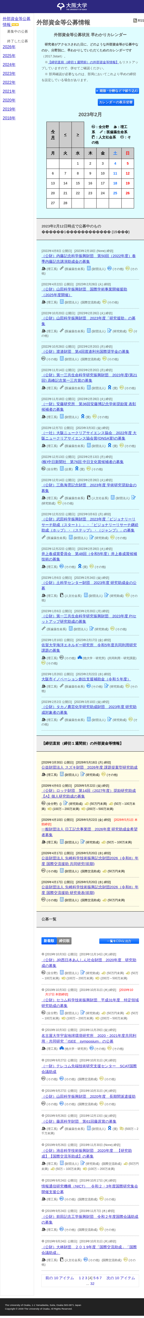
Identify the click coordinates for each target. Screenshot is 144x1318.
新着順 (49, 941)
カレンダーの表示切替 (116, 102)
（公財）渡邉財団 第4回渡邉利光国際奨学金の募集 (85, 351)
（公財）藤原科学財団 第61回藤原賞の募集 (78, 1121)
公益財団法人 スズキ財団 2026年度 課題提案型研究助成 (89, 767)
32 (92, 1283)
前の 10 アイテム (59, 1278)
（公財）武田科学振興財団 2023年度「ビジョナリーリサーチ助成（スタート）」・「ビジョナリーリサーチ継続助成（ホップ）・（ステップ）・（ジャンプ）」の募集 (89, 524)
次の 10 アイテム (121, 1278)
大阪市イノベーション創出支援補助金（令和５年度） (86, 679)
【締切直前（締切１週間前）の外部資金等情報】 (83, 62)
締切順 (64, 941)
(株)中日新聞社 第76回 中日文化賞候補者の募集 (82, 462)
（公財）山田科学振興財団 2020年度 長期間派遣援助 (88, 1096)
